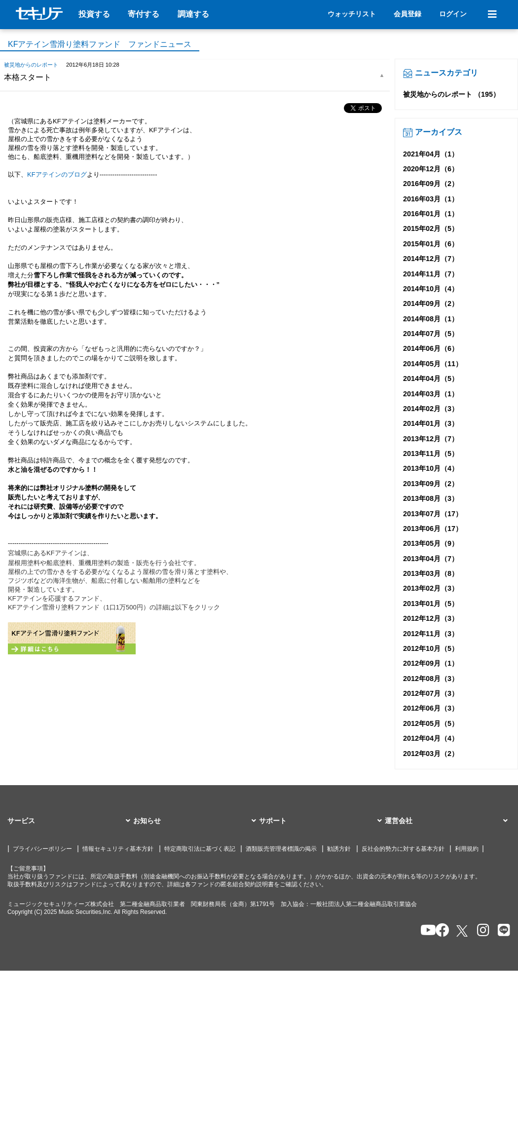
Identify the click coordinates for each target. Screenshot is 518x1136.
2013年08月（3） (430, 498)
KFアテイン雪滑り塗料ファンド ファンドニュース (99, 44)
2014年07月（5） (430, 334)
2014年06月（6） (430, 348)
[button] (70, 821)
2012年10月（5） (430, 648)
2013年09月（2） (430, 484)
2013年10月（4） (430, 468)
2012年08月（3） (430, 678)
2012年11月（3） (430, 634)
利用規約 (467, 848)
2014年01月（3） (430, 423)
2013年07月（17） (432, 514)
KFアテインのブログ (57, 174)
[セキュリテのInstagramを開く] (480, 931)
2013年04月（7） (430, 559)
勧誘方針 (339, 848)
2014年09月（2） (430, 303)
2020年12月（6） (430, 169)
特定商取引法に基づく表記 (199, 848)
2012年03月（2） (430, 753)
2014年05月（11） (432, 364)
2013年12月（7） (430, 439)
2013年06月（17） (432, 528)
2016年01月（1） (430, 214)
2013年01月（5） (430, 603)
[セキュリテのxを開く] (462, 931)
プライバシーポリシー (42, 848)
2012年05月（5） (430, 723)
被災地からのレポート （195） (451, 94)
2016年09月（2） (430, 184)
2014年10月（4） (430, 289)
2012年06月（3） (430, 708)
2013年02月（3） (430, 588)
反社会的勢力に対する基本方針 (403, 848)
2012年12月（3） (430, 618)
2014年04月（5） (430, 378)
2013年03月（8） (430, 573)
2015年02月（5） (430, 228)
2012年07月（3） (430, 693)
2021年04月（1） (430, 154)
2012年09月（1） (430, 663)
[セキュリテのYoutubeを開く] (424, 931)
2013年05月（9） (430, 543)
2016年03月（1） (430, 199)
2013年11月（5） (430, 453)
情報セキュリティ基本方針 (117, 848)
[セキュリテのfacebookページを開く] (439, 931)
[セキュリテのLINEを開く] (501, 931)
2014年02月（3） (430, 409)
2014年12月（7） (430, 259)
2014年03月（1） (430, 394)
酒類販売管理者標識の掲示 (281, 848)
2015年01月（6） (430, 244)
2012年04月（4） (430, 738)
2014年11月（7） (430, 274)
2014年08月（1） (430, 319)
